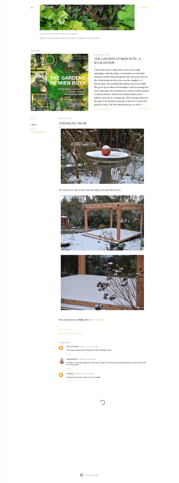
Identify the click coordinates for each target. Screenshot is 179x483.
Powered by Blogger (89, 475)
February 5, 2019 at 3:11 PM (89, 346)
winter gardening (38, 132)
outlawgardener (72, 359)
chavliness (70, 374)
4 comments (105, 109)
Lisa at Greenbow (72, 346)
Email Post (69, 330)
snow (33, 129)
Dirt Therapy (97, 319)
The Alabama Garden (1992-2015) (61, 38)
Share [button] (96, 109)
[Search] (145, 8)
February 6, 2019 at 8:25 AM (87, 359)
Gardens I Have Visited (89, 38)
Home (42, 38)
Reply (68, 354)
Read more (144, 109)
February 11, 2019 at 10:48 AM (84, 374)
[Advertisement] (102, 443)
